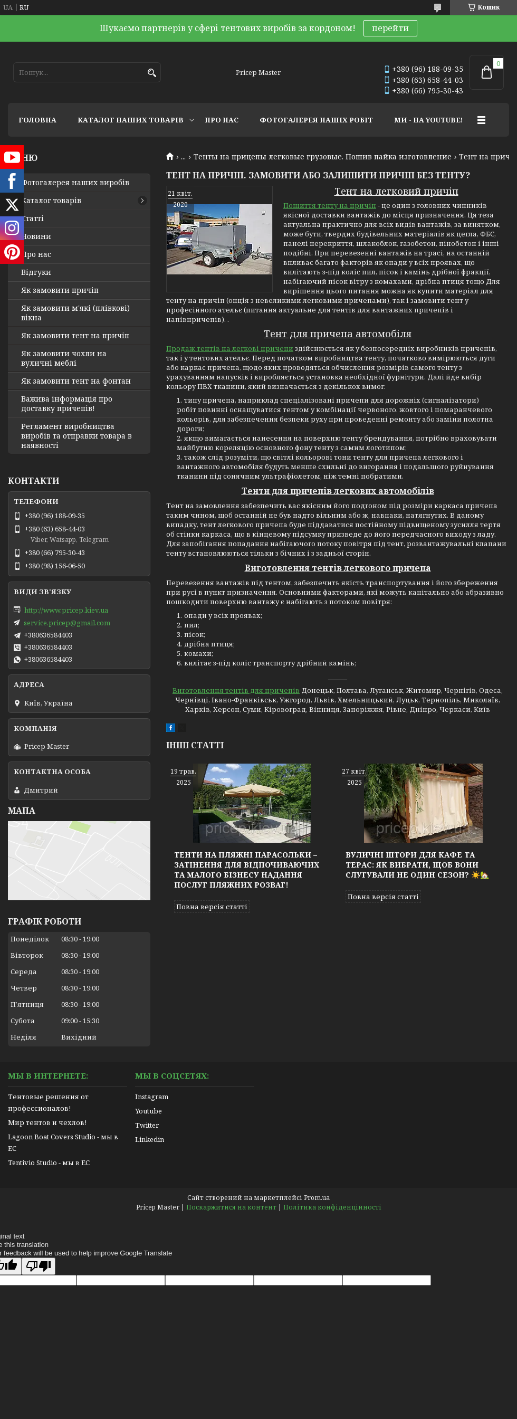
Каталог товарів (51, 200)
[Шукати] (151, 73)
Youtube (148, 1111)
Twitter (147, 1125)
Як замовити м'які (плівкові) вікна (75, 312)
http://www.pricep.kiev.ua (66, 610)
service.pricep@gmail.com (67, 622)
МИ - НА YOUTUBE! (428, 120)
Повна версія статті (211, 906)
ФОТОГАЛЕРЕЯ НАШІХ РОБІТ (316, 120)
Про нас (36, 254)
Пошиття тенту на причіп (329, 205)
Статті (32, 218)
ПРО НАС (221, 120)
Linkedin (149, 1139)
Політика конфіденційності (332, 1207)
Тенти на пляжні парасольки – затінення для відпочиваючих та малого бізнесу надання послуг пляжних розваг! (246, 870)
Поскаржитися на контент (231, 1207)
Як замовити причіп (60, 290)
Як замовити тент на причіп (75, 335)
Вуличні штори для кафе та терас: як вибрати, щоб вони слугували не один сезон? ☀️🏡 (417, 865)
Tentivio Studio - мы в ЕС (49, 1162)
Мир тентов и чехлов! (47, 1122)
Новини (36, 236)
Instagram (151, 1096)
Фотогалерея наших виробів (75, 182)
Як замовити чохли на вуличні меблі (64, 358)
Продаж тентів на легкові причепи (229, 348)
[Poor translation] (38, 1266)
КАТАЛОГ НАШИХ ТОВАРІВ (131, 120)
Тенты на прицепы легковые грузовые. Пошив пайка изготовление (323, 157)
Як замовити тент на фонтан (76, 381)
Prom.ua (317, 1197)
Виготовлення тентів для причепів (236, 690)
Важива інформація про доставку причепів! (66, 403)
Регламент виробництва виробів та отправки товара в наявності (76, 436)
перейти (390, 28)
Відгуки (36, 272)
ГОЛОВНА (37, 120)
